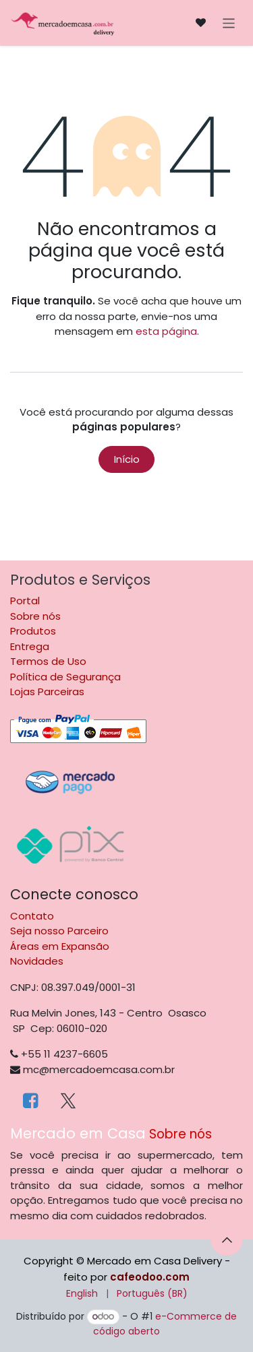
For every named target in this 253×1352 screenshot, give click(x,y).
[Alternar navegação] (229, 22)
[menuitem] (82, 1294)
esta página (166, 331)
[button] (226, 1239)
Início (127, 459)
